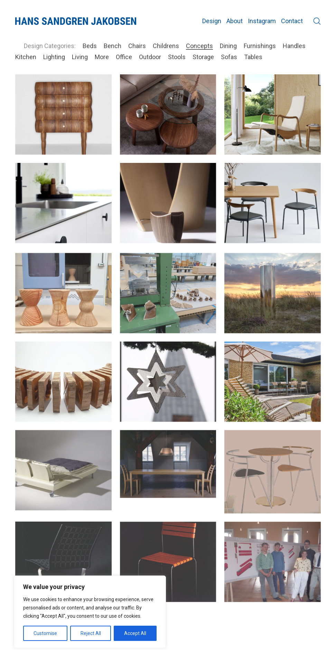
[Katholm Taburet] (63, 302)
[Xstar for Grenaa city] (168, 390)
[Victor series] (168, 473)
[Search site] (317, 21)
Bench (112, 45)
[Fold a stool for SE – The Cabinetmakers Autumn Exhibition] (168, 302)
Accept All (135, 633)
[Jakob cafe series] (272, 480)
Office (124, 57)
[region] (90, 612)
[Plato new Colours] (63, 203)
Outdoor (150, 57)
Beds (90, 45)
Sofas (229, 57)
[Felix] (168, 570)
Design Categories (49, 45)
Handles (294, 45)
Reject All (91, 633)
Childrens (166, 45)
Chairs (137, 45)
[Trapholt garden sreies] (272, 390)
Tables (253, 57)
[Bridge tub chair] (272, 203)
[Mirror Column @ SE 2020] (272, 302)
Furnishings (260, 45)
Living (80, 57)
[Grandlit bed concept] (63, 479)
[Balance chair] (272, 114)
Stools (177, 57)
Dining (228, 45)
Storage (203, 57)
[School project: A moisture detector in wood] (272, 570)
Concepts (199, 45)
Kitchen (25, 57)
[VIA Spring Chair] (63, 572)
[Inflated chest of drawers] (63, 114)
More (102, 57)
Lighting (54, 57)
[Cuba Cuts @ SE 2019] (63, 390)
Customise (45, 633)
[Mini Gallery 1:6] (168, 203)
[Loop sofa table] (168, 114)
